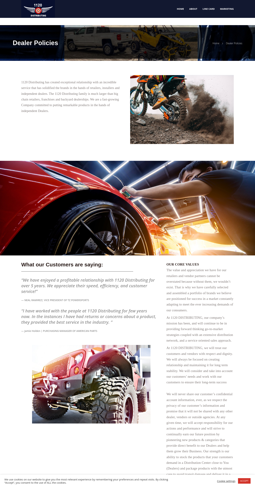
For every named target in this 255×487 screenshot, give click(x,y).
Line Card (209, 8)
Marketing (227, 8)
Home (180, 8)
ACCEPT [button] (244, 480)
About (193, 8)
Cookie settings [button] (226, 481)
